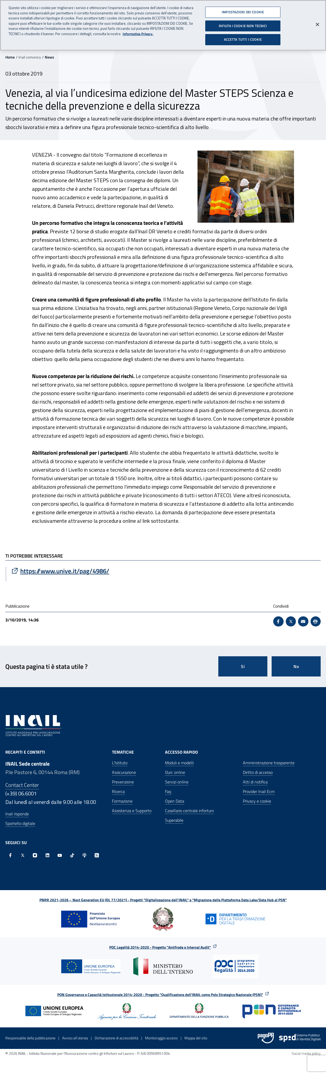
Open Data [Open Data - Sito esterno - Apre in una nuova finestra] (174, 801)
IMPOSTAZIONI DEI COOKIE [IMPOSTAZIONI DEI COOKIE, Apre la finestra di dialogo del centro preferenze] (243, 11)
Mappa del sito (195, 1038)
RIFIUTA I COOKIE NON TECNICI (243, 25)
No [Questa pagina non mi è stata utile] (296, 666)
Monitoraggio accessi (161, 1038)
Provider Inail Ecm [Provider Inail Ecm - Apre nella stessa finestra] (259, 791)
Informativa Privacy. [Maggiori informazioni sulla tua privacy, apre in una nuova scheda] (138, 33)
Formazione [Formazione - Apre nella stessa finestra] (122, 801)
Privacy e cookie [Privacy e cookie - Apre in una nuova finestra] (257, 801)
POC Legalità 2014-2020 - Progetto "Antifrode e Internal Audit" (160, 947)
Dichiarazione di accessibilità (116, 1038)
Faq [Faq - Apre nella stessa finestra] (168, 791)
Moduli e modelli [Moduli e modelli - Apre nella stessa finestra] (179, 762)
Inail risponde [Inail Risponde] (17, 814)
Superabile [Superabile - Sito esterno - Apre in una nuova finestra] (174, 820)
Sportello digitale (20, 823)
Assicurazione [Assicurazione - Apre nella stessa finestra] (124, 772)
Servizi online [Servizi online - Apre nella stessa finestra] (176, 782)
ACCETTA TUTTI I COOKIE (243, 39)
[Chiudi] (317, 24)
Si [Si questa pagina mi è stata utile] (243, 666)
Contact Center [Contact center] (22, 785)
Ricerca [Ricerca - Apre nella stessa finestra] (118, 791)
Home (10, 57)
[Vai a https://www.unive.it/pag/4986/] (85, 571)
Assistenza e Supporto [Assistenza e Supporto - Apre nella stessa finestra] (131, 810)
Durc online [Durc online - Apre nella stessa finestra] (175, 772)
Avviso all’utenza (75, 1038)
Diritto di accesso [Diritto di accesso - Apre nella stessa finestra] (258, 772)
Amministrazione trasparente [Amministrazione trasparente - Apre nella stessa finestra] (269, 762)
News (49, 57)
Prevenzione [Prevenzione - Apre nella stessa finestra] (123, 782)
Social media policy (306, 1053)
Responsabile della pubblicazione (30, 1038)
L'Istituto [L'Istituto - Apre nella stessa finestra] (119, 762)
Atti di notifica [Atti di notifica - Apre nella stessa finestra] (255, 782)
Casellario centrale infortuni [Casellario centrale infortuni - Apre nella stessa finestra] (189, 810)
